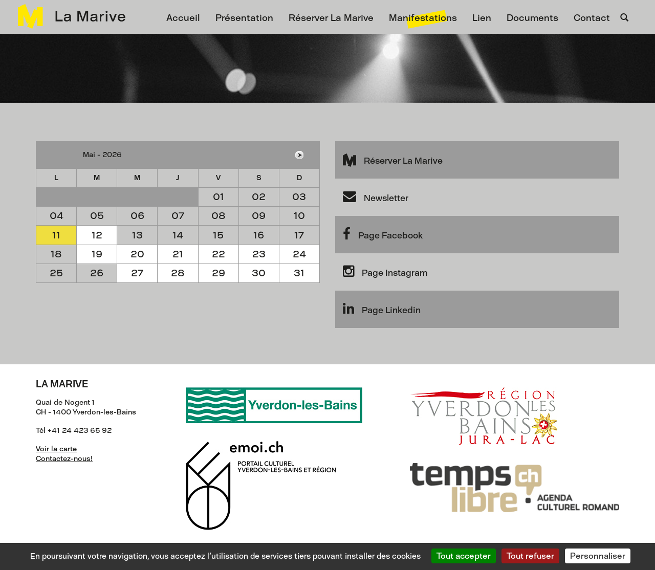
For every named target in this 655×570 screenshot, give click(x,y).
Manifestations (423, 18)
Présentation (244, 18)
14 (177, 235)
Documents (532, 18)
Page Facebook (383, 234)
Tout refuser (530, 556)
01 (218, 197)
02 (259, 197)
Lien (481, 18)
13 (137, 235)
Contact (592, 18)
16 (258, 235)
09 (259, 216)
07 (177, 216)
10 (299, 216)
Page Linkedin (382, 308)
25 (56, 273)
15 (218, 235)
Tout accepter (463, 556)
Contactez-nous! (64, 458)
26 (96, 273)
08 (218, 216)
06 (137, 216)
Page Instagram (385, 271)
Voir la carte (56, 449)
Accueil (183, 18)
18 (56, 254)
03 (299, 197)
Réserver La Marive (331, 18)
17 (299, 235)
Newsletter (375, 196)
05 (97, 216)
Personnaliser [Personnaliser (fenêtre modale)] (597, 556)
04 (56, 216)
